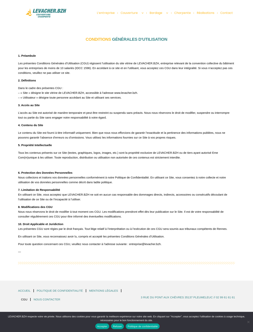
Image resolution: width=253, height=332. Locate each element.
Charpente (182, 13)
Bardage (159, 12)
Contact (226, 13)
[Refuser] (248, 322)
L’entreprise (106, 13)
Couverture (132, 12)
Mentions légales (103, 290)
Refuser (117, 326)
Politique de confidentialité (60, 290)
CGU (24, 299)
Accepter (102, 326)
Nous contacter (47, 299)
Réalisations (205, 13)
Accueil (24, 290)
